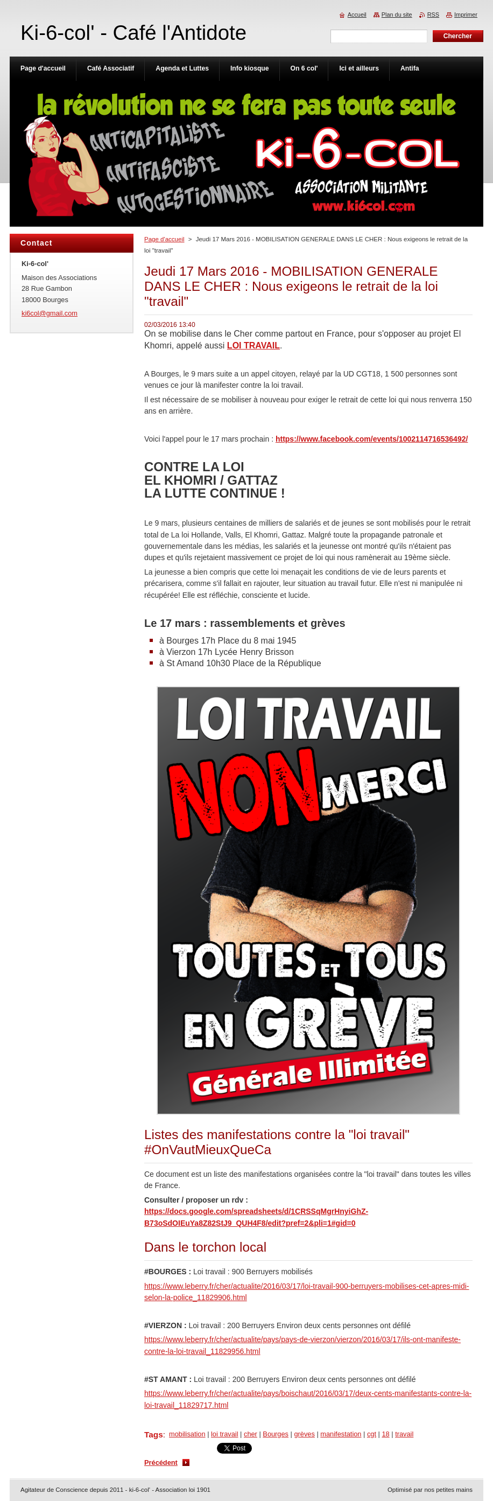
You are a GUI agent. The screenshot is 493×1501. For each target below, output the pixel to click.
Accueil (357, 14)
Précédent (161, 1462)
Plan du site (397, 14)
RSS (433, 14)
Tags (153, 1434)
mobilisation (187, 1434)
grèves (304, 1434)
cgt (371, 1434)
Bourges (275, 1434)
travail (404, 1434)
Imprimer (465, 14)
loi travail (224, 1434)
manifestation (340, 1434)
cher (250, 1434)
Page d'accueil (164, 239)
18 (385, 1434)
